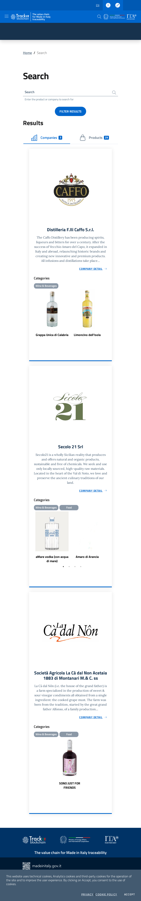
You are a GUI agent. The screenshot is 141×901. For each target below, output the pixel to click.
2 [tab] (69, 567)
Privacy (87, 894)
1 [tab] (63, 567)
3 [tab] (75, 567)
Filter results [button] (70, 111)
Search (30, 92)
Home (27, 52)
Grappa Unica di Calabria (52, 335)
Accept (129, 894)
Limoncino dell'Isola (87, 335)
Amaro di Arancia (87, 557)
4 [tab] (81, 567)
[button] (99, 16)
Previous (31, 538)
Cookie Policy (106, 894)
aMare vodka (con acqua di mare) (52, 559)
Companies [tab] (46, 138)
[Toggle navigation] (6, 16)
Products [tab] (94, 138)
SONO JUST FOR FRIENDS (69, 786)
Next (110, 538)
